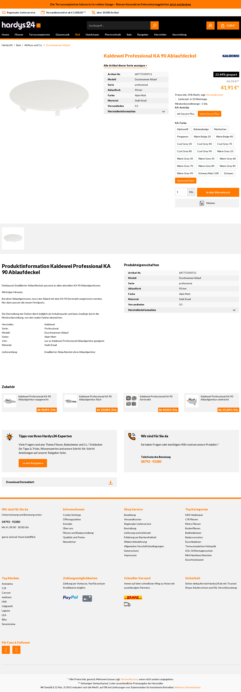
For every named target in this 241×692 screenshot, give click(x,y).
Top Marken (10, 578)
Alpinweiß (182, 129)
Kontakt (67, 523)
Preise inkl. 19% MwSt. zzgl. (199, 94)
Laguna (6, 610)
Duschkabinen (193, 541)
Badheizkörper (193, 532)
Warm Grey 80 (206, 165)
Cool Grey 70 (224, 143)
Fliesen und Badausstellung (78, 532)
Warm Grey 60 (228, 158)
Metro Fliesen (193, 523)
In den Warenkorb (218, 192)
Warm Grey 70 (185, 165)
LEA (4, 615)
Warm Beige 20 (202, 136)
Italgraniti (7, 606)
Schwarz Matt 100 (208, 173)
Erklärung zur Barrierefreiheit (140, 537)
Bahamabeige (201, 129)
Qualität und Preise (74, 537)
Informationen (73, 509)
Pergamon (182, 136)
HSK (4, 601)
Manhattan (220, 129)
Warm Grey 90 (185, 173)
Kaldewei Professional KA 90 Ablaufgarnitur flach (95, 398)
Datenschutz (131, 550)
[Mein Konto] (210, 25)
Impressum (130, 555)
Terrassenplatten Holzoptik (200, 546)
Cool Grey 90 (204, 151)
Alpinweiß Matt (185, 180)
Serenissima (8, 624)
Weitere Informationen (188, 687)
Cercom (6, 592)
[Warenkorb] (228, 26)
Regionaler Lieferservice (137, 523)
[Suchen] (154, 25)
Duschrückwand (194, 559)
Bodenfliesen (192, 528)
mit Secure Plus (185, 113)
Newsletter (69, 541)
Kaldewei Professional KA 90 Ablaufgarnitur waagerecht (34, 398)
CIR (4, 588)
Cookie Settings (72, 514)
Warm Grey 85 (228, 165)
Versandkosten (132, 519)
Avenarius (7, 583)
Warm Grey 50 (206, 158)
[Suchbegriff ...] (119, 25)
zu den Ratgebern (32, 463)
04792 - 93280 (151, 461)
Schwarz (228, 173)
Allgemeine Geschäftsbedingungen (144, 546)
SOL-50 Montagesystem (199, 550)
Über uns (68, 528)
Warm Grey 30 (185, 158)
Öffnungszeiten (72, 519)
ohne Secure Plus (209, 113)
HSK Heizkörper (194, 514)
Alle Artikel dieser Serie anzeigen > (125, 65)
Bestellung (130, 528)
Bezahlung (130, 514)
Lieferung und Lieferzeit (137, 532)
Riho (4, 619)
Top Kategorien (196, 509)
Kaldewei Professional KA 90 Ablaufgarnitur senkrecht (217, 398)
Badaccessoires (194, 537)
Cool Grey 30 (184, 143)
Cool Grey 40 (204, 143)
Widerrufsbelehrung (135, 541)
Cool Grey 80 (184, 151)
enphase (6, 597)
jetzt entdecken (180, 4)
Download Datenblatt (59, 482)
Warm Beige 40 (224, 136)
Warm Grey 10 (225, 151)
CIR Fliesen (191, 519)
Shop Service (133, 509)
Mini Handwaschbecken (198, 555)
